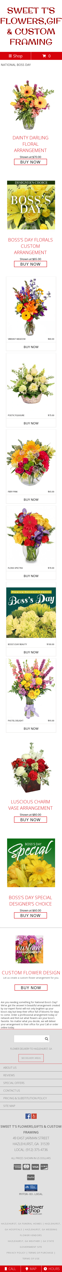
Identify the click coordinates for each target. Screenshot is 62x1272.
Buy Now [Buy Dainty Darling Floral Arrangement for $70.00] (30, 162)
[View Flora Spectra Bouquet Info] (31, 536)
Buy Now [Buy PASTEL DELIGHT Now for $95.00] (31, 728)
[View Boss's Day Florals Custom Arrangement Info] (31, 205)
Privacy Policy (16, 1252)
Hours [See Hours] (52, 1269)
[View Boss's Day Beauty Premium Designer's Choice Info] (31, 612)
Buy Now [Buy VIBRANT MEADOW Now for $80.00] (31, 347)
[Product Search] (32, 1039)
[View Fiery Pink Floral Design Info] (31, 460)
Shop (15, 56)
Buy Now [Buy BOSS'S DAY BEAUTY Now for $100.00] (31, 652)
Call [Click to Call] (10, 1269)
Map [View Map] (31, 1269)
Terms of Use (31, 1258)
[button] (31, 1188)
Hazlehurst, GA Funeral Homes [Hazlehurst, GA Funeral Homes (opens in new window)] (21, 1223)
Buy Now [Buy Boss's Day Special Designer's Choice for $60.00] (30, 915)
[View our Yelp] (34, 1118)
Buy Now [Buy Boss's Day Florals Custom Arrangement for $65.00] (30, 264)
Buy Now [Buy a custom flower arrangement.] (31, 987)
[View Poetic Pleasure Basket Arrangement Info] (31, 383)
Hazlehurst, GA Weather (24, 1241)
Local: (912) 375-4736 (31, 1149)
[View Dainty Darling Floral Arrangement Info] (31, 102)
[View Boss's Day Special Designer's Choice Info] (31, 862)
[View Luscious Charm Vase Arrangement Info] (31, 766)
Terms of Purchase (40, 1252)
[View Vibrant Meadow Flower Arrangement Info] (31, 307)
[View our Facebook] (28, 1118)
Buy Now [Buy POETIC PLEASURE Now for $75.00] (31, 423)
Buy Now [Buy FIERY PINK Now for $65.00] (31, 499)
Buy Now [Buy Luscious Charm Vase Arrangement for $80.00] (30, 819)
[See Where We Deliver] (31, 1057)
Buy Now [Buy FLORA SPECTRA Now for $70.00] (31, 576)
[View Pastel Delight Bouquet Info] (31, 689)
